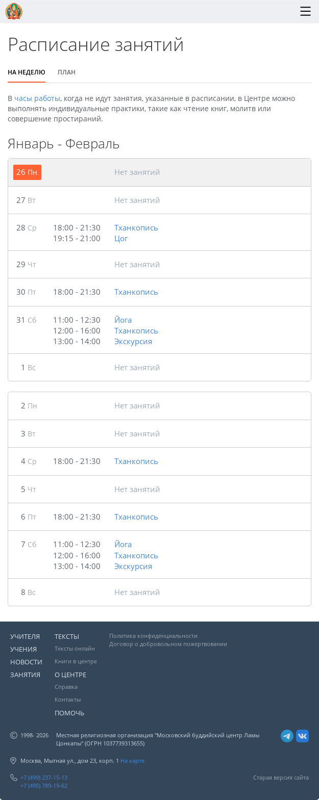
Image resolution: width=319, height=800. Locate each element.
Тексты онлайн (75, 648)
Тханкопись (136, 227)
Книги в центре (76, 661)
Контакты (68, 699)
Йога (123, 320)
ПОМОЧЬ (69, 712)
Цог (121, 238)
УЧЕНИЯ (23, 649)
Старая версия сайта (281, 777)
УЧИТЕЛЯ (25, 636)
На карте (132, 760)
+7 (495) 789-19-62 (43, 785)
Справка (66, 686)
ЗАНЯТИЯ (25, 674)
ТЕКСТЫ (67, 636)
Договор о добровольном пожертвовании (168, 644)
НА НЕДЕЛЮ (26, 72)
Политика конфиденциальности (153, 635)
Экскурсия (133, 341)
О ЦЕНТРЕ (70, 674)
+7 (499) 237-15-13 (43, 777)
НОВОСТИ (26, 661)
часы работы (37, 98)
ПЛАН (67, 72)
